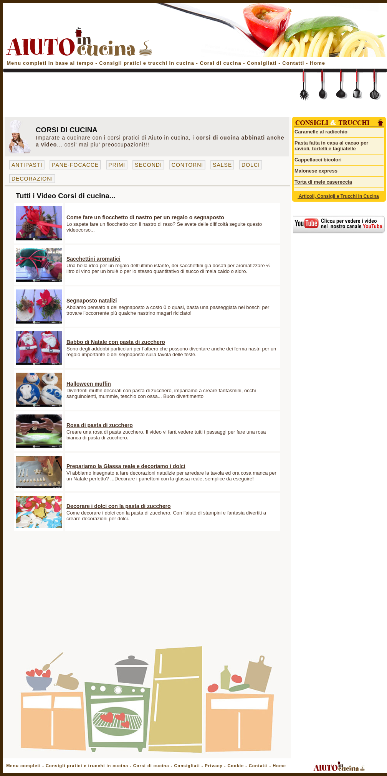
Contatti (294, 63)
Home (317, 63)
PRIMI (116, 165)
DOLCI (250, 165)
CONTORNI (187, 165)
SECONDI (148, 165)
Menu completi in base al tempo (50, 63)
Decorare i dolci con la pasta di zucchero (118, 506)
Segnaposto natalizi (91, 301)
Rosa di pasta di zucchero (99, 425)
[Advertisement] (146, 96)
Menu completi (23, 765)
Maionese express (315, 171)
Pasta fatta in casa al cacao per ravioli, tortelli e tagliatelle (331, 145)
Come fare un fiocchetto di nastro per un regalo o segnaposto (145, 217)
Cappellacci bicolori (318, 160)
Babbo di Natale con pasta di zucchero (115, 342)
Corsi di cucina (221, 63)
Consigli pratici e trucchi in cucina (147, 63)
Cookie (235, 765)
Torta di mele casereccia (323, 182)
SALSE (222, 165)
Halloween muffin (88, 384)
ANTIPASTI (27, 165)
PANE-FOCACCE (75, 165)
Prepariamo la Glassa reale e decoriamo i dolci (125, 466)
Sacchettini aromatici (93, 259)
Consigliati (261, 63)
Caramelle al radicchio (320, 132)
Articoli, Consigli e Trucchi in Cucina (338, 196)
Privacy (213, 765)
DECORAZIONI (32, 179)
